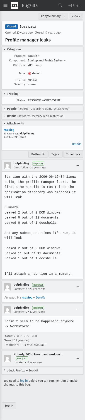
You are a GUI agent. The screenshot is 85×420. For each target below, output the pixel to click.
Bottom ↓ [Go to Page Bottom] (38, 154)
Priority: (20, 79)
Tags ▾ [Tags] (55, 154)
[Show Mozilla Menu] (14, 5)
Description (21, 167)
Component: (17, 60)
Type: (22, 73)
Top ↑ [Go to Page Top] (9, 405)
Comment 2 (20, 311)
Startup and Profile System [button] (47, 60)
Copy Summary (51, 16)
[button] (74, 5)
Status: (21, 100)
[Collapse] (77, 165)
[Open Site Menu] (5, 5)
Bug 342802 (28, 27)
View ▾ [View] (76, 16)
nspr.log (9, 129)
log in (24, 380)
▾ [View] (64, 16)
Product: (20, 56)
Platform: (19, 65)
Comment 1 (20, 289)
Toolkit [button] (34, 56)
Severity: (20, 84)
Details (76, 144)
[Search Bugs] (60, 5)
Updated (19, 362)
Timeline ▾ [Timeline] (73, 154)
